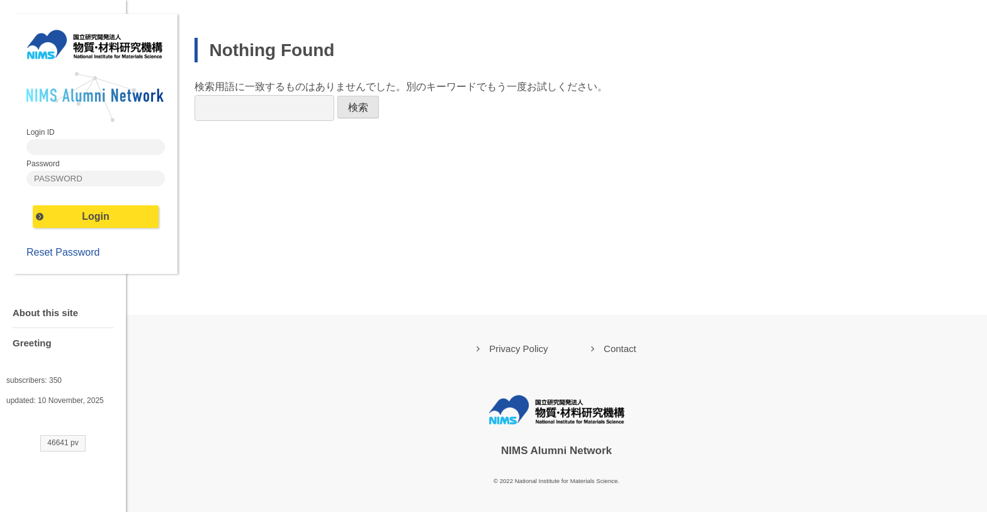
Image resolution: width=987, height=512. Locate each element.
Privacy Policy (518, 348)
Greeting (32, 343)
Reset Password (63, 252)
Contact (620, 348)
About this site (45, 312)
